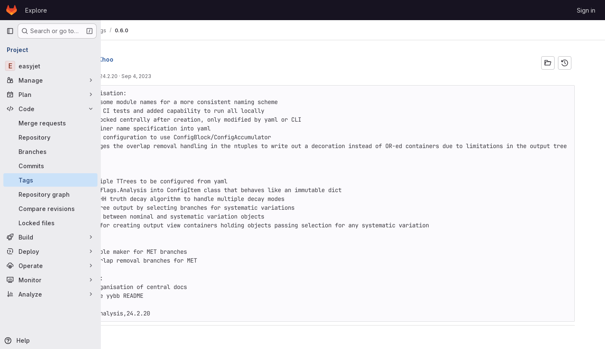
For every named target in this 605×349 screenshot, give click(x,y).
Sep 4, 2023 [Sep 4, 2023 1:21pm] (197, 76)
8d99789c (122, 76)
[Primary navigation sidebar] (10, 31)
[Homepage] (11, 10)
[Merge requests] (50, 123)
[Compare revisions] (50, 208)
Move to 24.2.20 (158, 76)
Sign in (586, 10)
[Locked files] (50, 222)
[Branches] (50, 151)
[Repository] (50, 137)
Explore (36, 10)
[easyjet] (50, 66)
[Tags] (50, 180)
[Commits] (50, 165)
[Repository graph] (50, 194)
